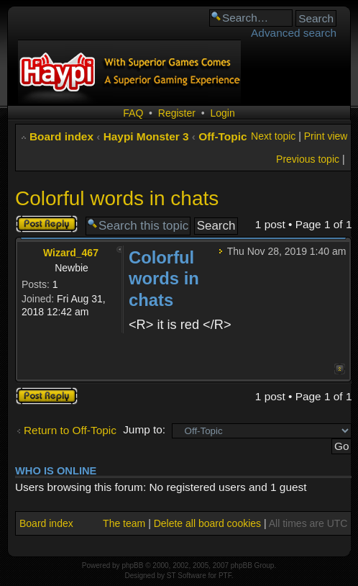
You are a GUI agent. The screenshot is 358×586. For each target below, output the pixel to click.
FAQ (133, 113)
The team (124, 523)
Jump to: (144, 429)
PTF (225, 576)
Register (177, 113)
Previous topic (307, 159)
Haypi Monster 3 (146, 136)
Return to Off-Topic (70, 430)
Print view (326, 136)
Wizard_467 (70, 252)
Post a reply (46, 224)
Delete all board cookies (207, 523)
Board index (61, 136)
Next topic (273, 136)
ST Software (186, 576)
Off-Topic (222, 136)
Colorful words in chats (117, 198)
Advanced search (293, 33)
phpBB (132, 565)
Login (222, 113)
